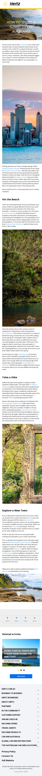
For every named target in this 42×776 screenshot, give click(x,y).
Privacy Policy (8, 751)
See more (21, 676)
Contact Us (7, 756)
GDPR (26, 772)
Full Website (8, 760)
